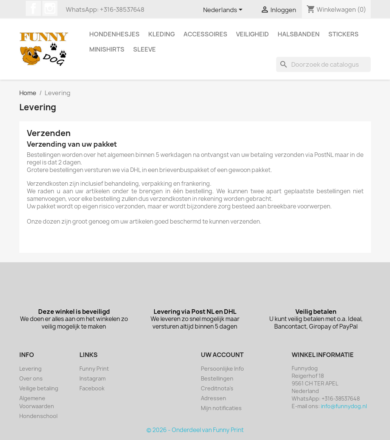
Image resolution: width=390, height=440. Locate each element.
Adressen (213, 398)
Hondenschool (38, 416)
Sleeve (144, 49)
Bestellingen (217, 378)
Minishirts (106, 49)
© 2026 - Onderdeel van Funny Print (195, 430)
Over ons (31, 378)
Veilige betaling (38, 388)
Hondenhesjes (114, 34)
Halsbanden (299, 34)
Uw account (222, 355)
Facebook (33, 8)
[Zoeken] (323, 64)
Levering (30, 368)
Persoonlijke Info (222, 368)
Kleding (161, 34)
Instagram (49, 8)
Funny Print (94, 368)
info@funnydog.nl (344, 406)
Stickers (343, 34)
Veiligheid (252, 34)
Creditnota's (217, 388)
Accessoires (205, 34)
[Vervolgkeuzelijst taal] (224, 10)
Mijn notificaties (221, 408)
